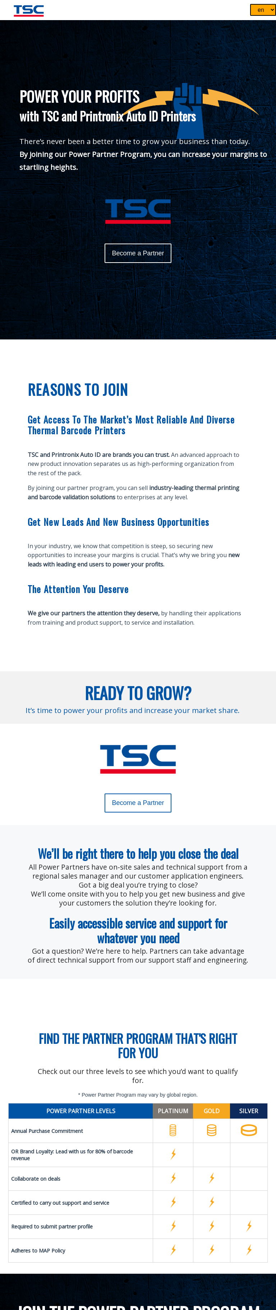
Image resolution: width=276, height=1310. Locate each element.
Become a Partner (138, 253)
